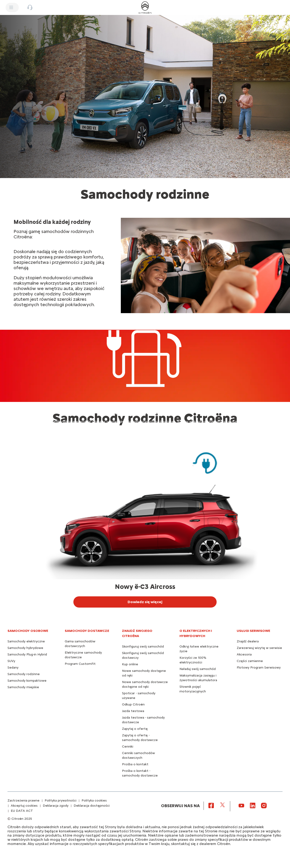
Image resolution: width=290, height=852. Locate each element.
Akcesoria (244, 654)
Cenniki (127, 746)
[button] (30, 7)
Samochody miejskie (23, 687)
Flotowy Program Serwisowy (259, 667)
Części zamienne (250, 661)
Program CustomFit (80, 664)
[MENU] (12, 7)
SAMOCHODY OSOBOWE (27, 631)
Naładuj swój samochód (197, 669)
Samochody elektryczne (26, 641)
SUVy (11, 661)
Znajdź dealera (248, 641)
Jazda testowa (133, 711)
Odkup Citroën (133, 704)
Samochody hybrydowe (25, 648)
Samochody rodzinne (23, 674)
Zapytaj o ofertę (135, 729)
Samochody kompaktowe (27, 681)
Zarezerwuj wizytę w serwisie (259, 648)
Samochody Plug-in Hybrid (27, 654)
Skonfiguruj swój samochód (143, 646)
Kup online (130, 664)
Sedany (12, 667)
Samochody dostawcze (87, 631)
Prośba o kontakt (135, 764)
